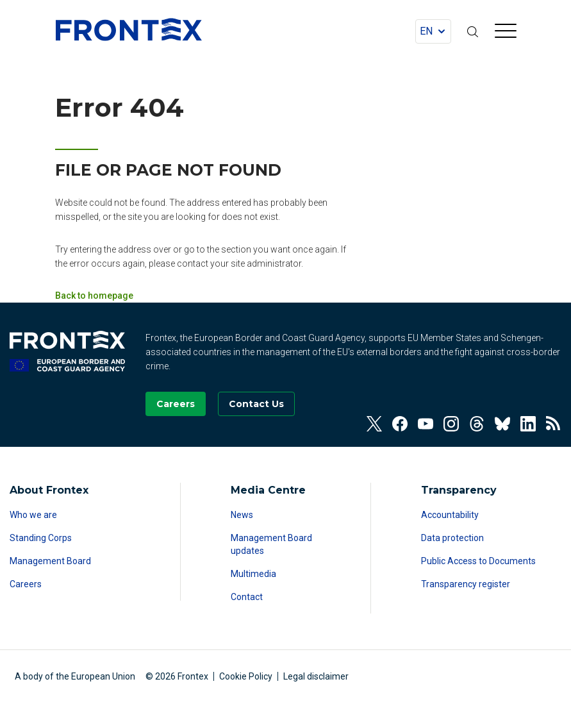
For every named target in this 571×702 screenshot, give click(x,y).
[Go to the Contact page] (256, 404)
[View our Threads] (476, 423)
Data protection (452, 538)
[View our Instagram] (451, 423)
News (242, 515)
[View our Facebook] (400, 423)
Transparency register (465, 584)
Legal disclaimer (316, 676)
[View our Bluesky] (502, 423)
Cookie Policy (245, 676)
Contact (247, 597)
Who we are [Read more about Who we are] (33, 515)
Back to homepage (94, 295)
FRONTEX (129, 29)
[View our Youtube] (425, 423)
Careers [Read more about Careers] (26, 584)
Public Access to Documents (478, 561)
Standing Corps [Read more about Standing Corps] (41, 538)
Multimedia (253, 574)
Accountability (450, 515)
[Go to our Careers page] (175, 404)
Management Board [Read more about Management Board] (50, 561)
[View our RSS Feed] (553, 423)
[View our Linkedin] (528, 423)
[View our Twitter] (374, 423)
